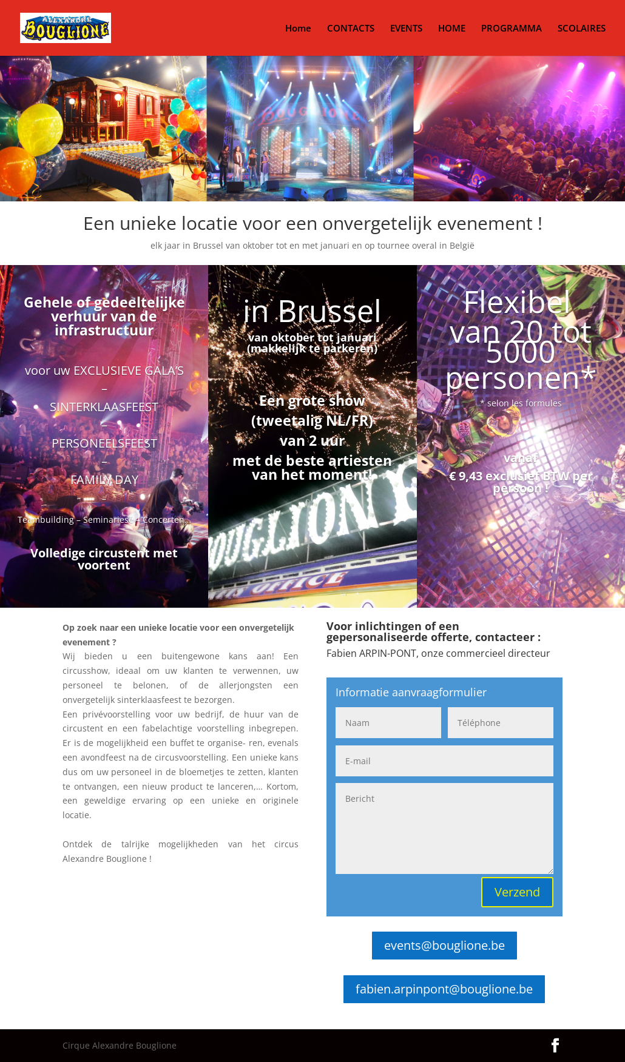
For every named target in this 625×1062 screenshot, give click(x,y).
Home (298, 29)
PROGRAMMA (511, 29)
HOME (451, 29)
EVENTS (406, 29)
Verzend (517, 892)
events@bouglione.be (444, 945)
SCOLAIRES (582, 29)
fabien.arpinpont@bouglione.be (444, 989)
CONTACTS (350, 29)
